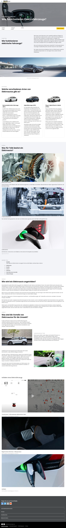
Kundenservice (33, 515)
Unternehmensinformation (33, 508)
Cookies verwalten (4, 526)
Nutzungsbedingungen (13, 526)
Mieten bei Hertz (33, 518)
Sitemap (26, 526)
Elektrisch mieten (60, 28)
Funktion (3, 27)
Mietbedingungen (21, 526)
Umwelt (12, 29)
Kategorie (13, 27)
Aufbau (22, 27)
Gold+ (9, 1)
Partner (33, 511)
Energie (3, 29)
